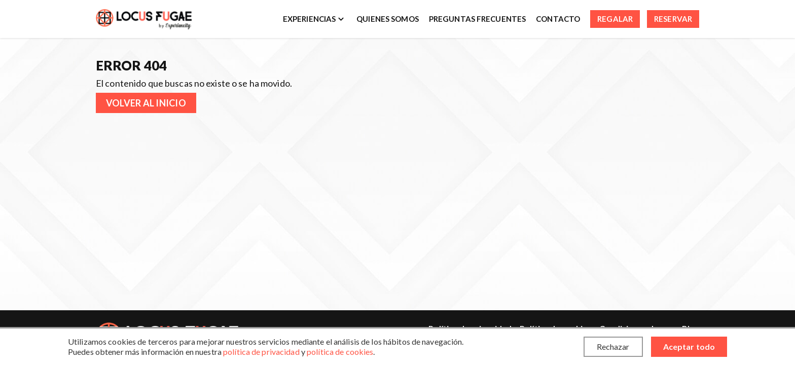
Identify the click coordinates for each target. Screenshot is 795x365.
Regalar (615, 18)
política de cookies (340, 351)
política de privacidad (261, 351)
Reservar (673, 18)
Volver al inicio (146, 102)
